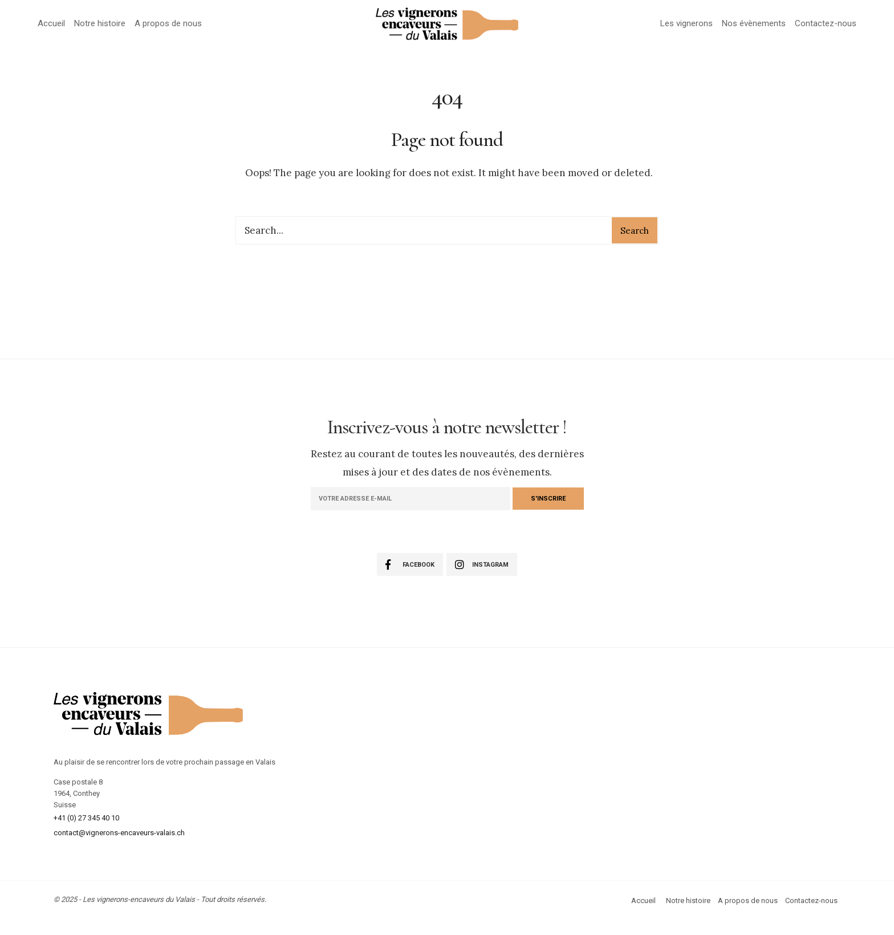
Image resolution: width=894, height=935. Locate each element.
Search (634, 230)
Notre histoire (99, 23)
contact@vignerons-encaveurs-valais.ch (119, 832)
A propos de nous (168, 23)
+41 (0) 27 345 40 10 (86, 818)
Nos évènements (754, 23)
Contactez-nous (825, 23)
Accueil (51, 23)
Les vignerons (686, 23)
